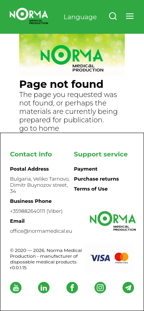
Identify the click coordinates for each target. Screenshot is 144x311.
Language (80, 17)
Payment (86, 169)
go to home (39, 128)
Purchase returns (96, 179)
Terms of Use (91, 189)
